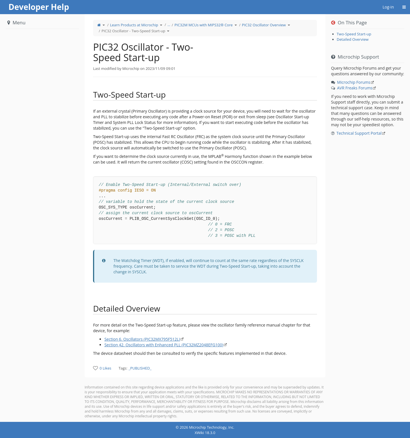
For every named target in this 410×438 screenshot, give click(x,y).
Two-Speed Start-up (354, 33)
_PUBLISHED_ (140, 368)
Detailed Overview (353, 39)
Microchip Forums (353, 82)
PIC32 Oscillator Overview (264, 24)
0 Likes (105, 368)
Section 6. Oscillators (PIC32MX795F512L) (142, 339)
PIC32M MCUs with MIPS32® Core (203, 24)
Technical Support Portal (359, 133)
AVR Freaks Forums (354, 88)
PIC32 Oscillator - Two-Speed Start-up (133, 30)
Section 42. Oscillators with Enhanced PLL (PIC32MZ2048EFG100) (163, 344)
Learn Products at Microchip (134, 24)
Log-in (388, 7)
